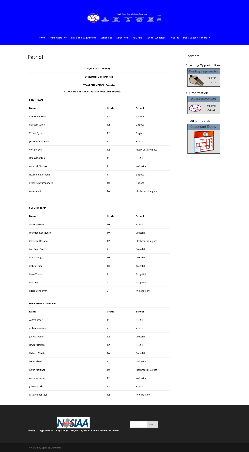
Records (174, 37)
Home (42, 37)
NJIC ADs (137, 37)
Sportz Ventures (52, 447)
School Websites (156, 37)
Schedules (106, 37)
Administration (58, 37)
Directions (122, 37)
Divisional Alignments (84, 37)
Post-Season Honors (195, 37)
